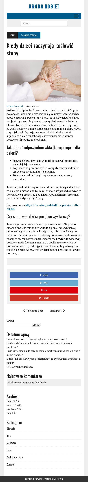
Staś (20, 106)
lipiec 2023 (13, 401)
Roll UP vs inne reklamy (20, 366)
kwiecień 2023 (14, 405)
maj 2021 (12, 413)
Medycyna (11, 443)
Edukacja (11, 428)
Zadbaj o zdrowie (15, 457)
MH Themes (58, 479)
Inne (9, 436)
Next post (57, 310)
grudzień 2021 (15, 409)
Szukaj (10, 320)
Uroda (9, 450)
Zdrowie (10, 464)
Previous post (33, 310)
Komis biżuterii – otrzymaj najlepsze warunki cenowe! (37, 339)
